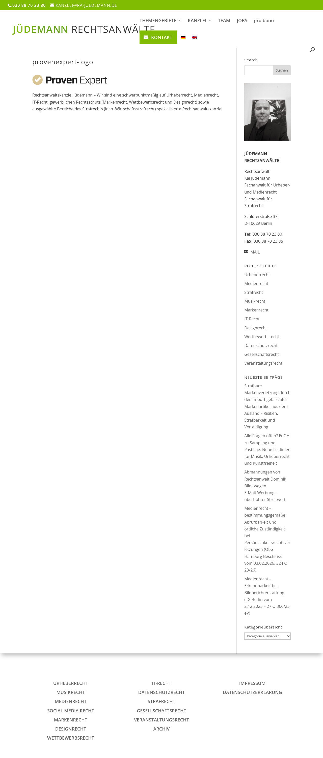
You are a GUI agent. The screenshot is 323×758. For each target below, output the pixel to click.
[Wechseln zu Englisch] (194, 41)
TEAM (224, 21)
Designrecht (255, 328)
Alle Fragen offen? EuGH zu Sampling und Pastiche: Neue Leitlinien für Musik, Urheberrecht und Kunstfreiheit (267, 449)
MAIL (255, 252)
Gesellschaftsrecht (261, 354)
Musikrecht (254, 301)
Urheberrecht (257, 274)
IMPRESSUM (252, 683)
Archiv (161, 729)
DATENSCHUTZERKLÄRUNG (252, 692)
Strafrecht (253, 292)
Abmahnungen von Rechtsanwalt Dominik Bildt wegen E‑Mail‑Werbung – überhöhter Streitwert (265, 485)
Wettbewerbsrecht (261, 336)
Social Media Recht (70, 711)
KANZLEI (197, 21)
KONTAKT (161, 37)
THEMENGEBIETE (158, 21)
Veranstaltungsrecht (263, 363)
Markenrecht (256, 310)
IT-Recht (251, 319)
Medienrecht (256, 283)
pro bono (264, 21)
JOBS (242, 21)
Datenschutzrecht (261, 345)
